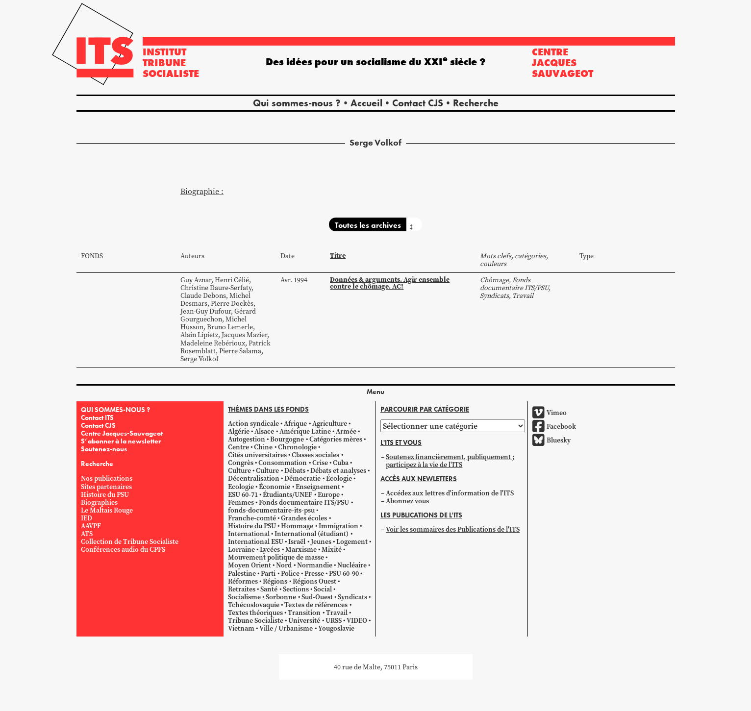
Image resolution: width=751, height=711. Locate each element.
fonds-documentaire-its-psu (271, 510)
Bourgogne (287, 439)
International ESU (255, 541)
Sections (296, 589)
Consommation (282, 462)
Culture (239, 470)
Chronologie (297, 447)
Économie (274, 486)
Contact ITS (97, 417)
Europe (329, 494)
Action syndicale (253, 423)
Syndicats (352, 597)
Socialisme (244, 597)
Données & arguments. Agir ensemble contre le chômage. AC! (390, 282)
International (249, 534)
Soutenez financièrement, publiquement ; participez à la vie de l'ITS (450, 460)
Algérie (239, 431)
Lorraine (241, 549)
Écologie (339, 478)
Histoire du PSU (105, 494)
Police (290, 573)
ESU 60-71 (243, 494)
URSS (333, 620)
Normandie (314, 565)
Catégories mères (335, 439)
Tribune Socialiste (255, 620)
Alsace (264, 431)
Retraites (241, 589)
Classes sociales (315, 455)
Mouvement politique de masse (276, 557)
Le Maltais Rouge (107, 510)
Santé (268, 589)
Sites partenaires (106, 486)
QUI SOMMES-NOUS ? (115, 409)
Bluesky (551, 440)
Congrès (240, 462)
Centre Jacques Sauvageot (562, 63)
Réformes (243, 581)
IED (86, 518)
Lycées (270, 549)
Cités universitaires (257, 455)
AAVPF (91, 526)
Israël (296, 541)
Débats (294, 470)
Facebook (554, 426)
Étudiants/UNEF (287, 494)
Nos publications (106, 478)
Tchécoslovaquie (253, 605)
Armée (346, 431)
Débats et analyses (338, 470)
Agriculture (329, 423)
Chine (263, 447)
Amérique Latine (305, 431)
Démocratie (302, 478)
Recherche (476, 103)
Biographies (99, 502)
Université (304, 620)
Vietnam (241, 628)
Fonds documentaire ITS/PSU (304, 502)
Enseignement (318, 486)
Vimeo (549, 412)
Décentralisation (253, 478)
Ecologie (241, 486)
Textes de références (316, 605)
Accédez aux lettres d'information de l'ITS (450, 493)
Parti (268, 573)
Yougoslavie (336, 628)
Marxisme (301, 549)
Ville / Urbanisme (286, 628)
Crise (320, 462)
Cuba (341, 462)
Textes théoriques (255, 612)
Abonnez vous (407, 501)
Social (323, 589)
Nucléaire (352, 565)
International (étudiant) (312, 534)
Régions (275, 581)
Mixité (332, 549)
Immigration (338, 526)
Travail (337, 612)
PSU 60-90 (344, 573)
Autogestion (246, 439)
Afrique (295, 423)
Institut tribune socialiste (171, 63)
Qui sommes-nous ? (297, 103)
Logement (352, 541)
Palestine (242, 573)
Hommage (297, 526)
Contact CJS (417, 103)
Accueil (366, 103)
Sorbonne (281, 597)
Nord (284, 565)
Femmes (241, 502)
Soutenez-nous (104, 448)
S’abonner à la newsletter (121, 441)
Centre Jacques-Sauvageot (122, 433)
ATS (87, 534)
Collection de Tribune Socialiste (129, 541)
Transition (304, 612)
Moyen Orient (249, 565)
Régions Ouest (314, 581)
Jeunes (321, 541)
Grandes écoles (304, 518)
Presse (314, 573)
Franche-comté (252, 518)
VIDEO (357, 620)
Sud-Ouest (317, 597)
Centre (238, 447)
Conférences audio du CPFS (123, 549)
